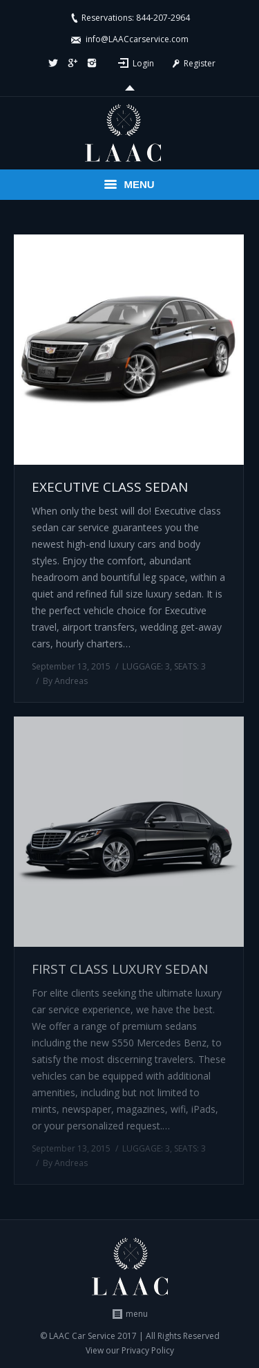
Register (192, 63)
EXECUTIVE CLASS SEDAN (110, 487)
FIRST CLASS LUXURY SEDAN (120, 969)
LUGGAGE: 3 (146, 666)
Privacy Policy (148, 1350)
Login (143, 63)
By (65, 681)
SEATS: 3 (190, 666)
